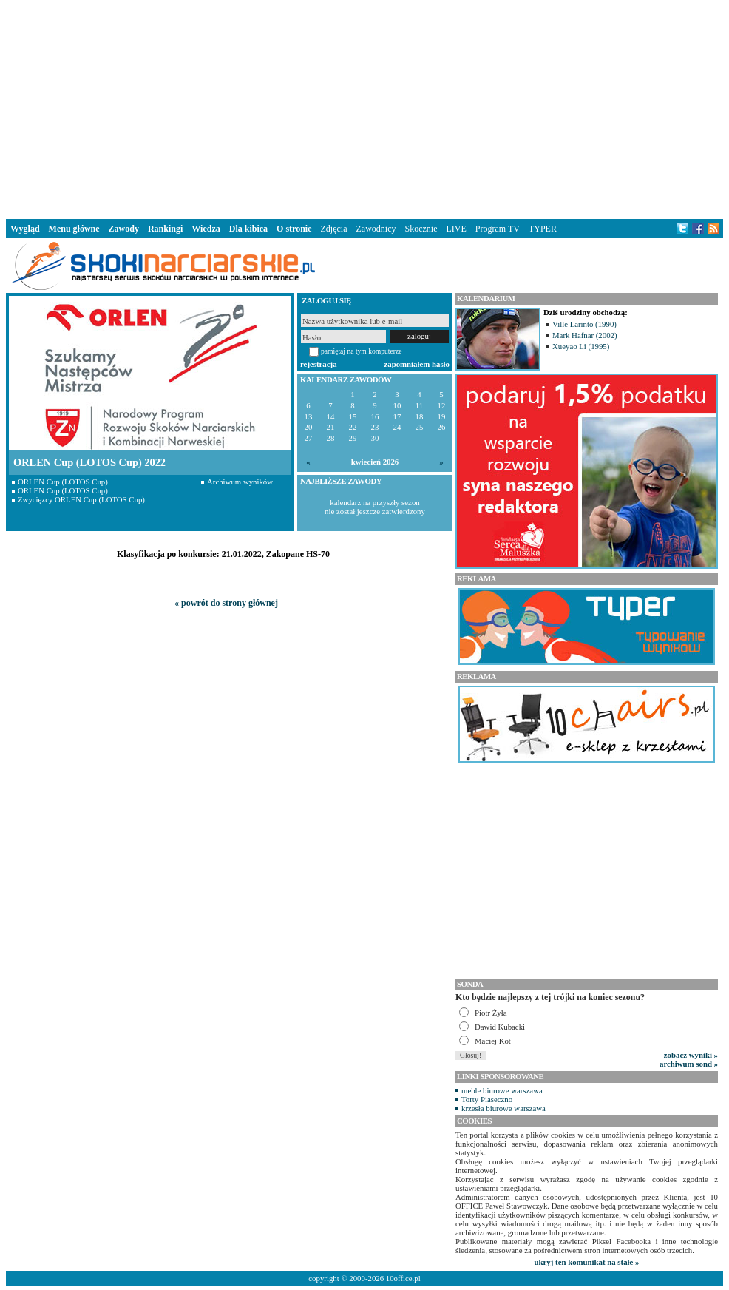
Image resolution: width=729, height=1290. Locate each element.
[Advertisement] (364, 106)
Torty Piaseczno (486, 1099)
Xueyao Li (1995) (580, 346)
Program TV (497, 228)
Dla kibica (248, 228)
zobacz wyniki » (691, 1054)
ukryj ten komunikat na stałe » (587, 1261)
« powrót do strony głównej (226, 603)
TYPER (543, 228)
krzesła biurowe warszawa (503, 1108)
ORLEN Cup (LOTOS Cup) (63, 481)
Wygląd (25, 228)
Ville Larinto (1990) (584, 324)
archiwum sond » (689, 1063)
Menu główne (74, 228)
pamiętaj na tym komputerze (361, 351)
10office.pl (403, 1278)
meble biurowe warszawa (502, 1090)
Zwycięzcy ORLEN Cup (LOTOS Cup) (81, 499)
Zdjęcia (334, 228)
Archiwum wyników (240, 481)
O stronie (294, 228)
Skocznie (420, 228)
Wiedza (205, 228)
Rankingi (165, 228)
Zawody (124, 228)
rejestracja (318, 363)
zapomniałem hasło (417, 363)
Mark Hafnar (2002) (584, 335)
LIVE (456, 228)
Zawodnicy (376, 228)
